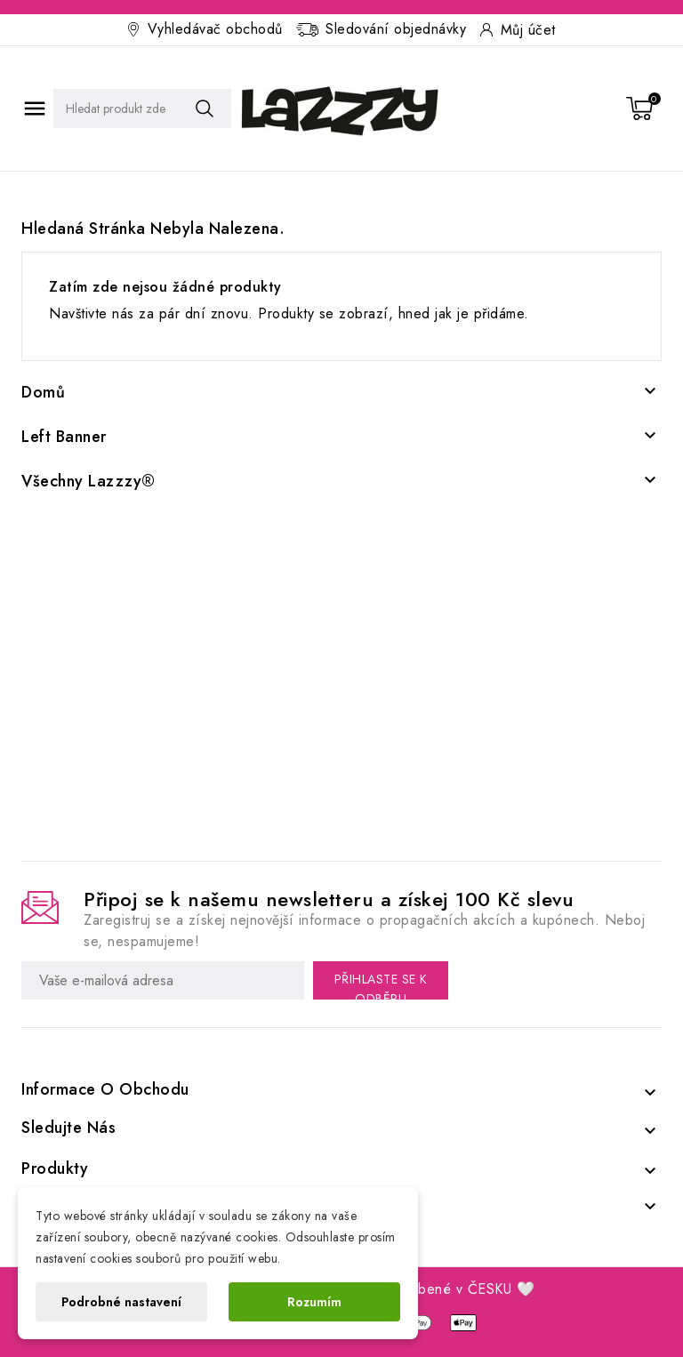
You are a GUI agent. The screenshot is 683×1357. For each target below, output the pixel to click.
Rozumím (314, 1302)
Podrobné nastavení (121, 1302)
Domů (43, 392)
